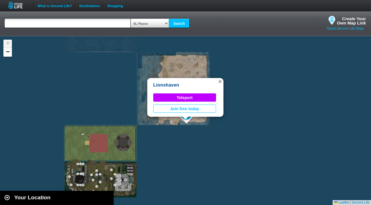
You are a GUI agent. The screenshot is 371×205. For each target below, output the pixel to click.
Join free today (184, 108)
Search (179, 24)
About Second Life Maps (345, 28)
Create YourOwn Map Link (351, 20)
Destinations (89, 5)
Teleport (185, 97)
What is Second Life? (55, 5)
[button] (220, 81)
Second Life (18, 5)
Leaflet (341, 202)
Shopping (115, 5)
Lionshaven (166, 85)
